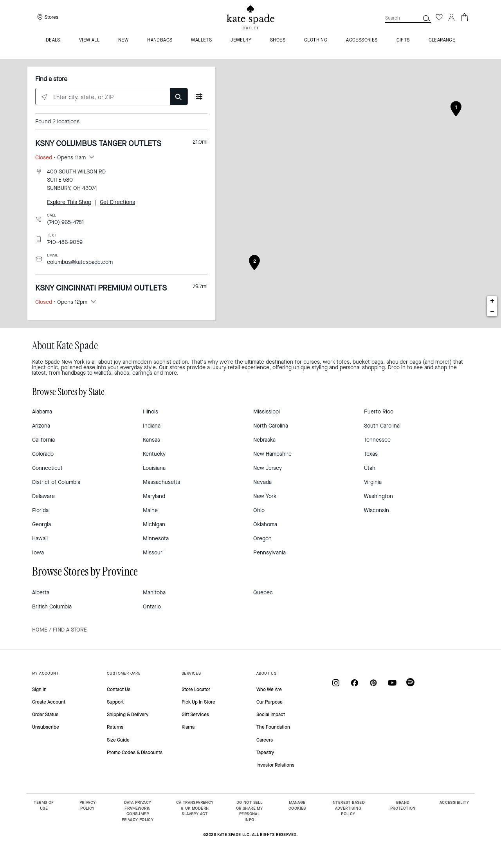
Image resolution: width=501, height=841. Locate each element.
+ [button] (492, 301)
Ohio (259, 510)
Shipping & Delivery (127, 714)
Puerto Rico (378, 411)
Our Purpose (269, 702)
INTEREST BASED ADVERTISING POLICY (348, 808)
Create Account (48, 702)
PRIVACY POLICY (87, 805)
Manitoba (154, 592)
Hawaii (40, 538)
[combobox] (408, 18)
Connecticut (47, 468)
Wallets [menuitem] (201, 40)
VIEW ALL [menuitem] (89, 40)
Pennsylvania (269, 552)
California (43, 440)
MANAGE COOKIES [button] (297, 805)
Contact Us (118, 689)
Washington (378, 496)
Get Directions (117, 202)
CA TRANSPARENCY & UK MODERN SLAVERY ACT (195, 808)
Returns (115, 727)
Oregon (262, 538)
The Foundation (273, 727)
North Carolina (270, 426)
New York (264, 496)
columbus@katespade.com (80, 262)
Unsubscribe (45, 727)
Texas (371, 454)
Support (115, 702)
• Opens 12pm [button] (61, 302)
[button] (426, 18)
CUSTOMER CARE (124, 673)
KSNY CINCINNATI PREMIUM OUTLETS (101, 288)
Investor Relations (275, 765)
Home (39, 629)
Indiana (151, 426)
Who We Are (269, 689)
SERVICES (191, 673)
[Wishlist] (439, 17)
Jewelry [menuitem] (241, 40)
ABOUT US (266, 673)
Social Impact (270, 714)
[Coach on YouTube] (392, 682)
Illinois (150, 411)
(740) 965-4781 (65, 222)
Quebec (263, 592)
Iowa (38, 552)
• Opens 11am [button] (60, 157)
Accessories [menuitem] (361, 40)
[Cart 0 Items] (464, 17)
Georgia (41, 524)
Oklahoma (265, 524)
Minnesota (156, 538)
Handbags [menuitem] (159, 40)
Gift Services (195, 714)
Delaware (43, 496)
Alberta (40, 592)
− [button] (492, 311)
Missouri (153, 552)
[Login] (451, 17)
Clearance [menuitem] (442, 40)
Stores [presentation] (51, 17)
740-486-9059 (65, 242)
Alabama (42, 411)
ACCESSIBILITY (454, 802)
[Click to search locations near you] (44, 97)
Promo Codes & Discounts (134, 752)
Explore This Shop (69, 202)
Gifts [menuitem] (403, 40)
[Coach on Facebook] (354, 682)
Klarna (188, 727)
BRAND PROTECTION (403, 805)
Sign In (39, 689)
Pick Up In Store (198, 702)
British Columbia (52, 606)
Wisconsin (376, 510)
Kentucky (154, 454)
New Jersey (267, 468)
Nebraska (264, 440)
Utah (369, 468)
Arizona (41, 426)
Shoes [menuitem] (277, 40)
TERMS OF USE (44, 805)
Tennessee (377, 440)
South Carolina (382, 426)
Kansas (151, 440)
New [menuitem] (123, 40)
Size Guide (118, 740)
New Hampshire (272, 454)
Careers (264, 740)
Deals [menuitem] (53, 40)
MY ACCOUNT (45, 673)
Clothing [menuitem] (315, 40)
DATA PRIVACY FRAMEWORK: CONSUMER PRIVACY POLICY (138, 811)
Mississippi (266, 411)
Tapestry (265, 752)
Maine (150, 510)
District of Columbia (56, 482)
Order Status (45, 714)
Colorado (43, 454)
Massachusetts (161, 482)
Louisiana (154, 468)
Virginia (373, 482)
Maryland (154, 496)
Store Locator (196, 689)
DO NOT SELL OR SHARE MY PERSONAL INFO (249, 811)
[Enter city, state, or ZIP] (111, 97)
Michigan (154, 524)
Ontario (152, 606)
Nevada (262, 482)
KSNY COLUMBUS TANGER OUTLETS (98, 143)
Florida (40, 510)
